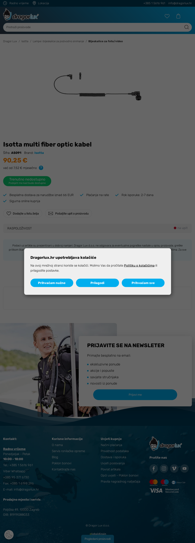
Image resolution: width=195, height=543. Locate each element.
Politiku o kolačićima (139, 265)
